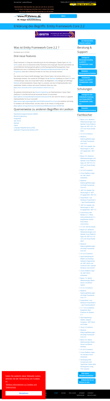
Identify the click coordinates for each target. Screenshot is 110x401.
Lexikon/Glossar (27, 2)
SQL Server (17, 121)
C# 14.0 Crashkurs (86, 134)
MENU (63, 16)
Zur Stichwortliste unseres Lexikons (86, 42)
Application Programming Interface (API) (26, 130)
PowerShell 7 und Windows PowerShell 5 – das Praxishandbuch (88, 200)
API (70, 78)
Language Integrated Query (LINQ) (24, 127)
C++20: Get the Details (87, 227)
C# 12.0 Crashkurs (86, 253)
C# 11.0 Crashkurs (86, 288)
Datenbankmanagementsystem (49, 69)
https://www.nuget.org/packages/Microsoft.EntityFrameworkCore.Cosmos (36, 101)
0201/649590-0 (81, 2)
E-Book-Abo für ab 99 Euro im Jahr (86, 381)
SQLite (63, 69)
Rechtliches (91, 395)
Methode (52, 78)
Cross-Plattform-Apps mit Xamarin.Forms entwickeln (87, 354)
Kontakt (90, 393)
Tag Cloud (72, 393)
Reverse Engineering (41, 92)
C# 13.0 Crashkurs (86, 170)
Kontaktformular (91, 2)
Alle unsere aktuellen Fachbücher (86, 374)
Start (56, 393)
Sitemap (81, 393)
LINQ (56, 81)
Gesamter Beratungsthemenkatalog (87, 72)
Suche (63, 393)
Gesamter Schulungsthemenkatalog (87, 109)
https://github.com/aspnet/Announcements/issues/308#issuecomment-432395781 (38, 106)
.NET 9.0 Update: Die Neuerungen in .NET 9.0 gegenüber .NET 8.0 (88, 192)
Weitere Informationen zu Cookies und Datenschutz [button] (21, 386)
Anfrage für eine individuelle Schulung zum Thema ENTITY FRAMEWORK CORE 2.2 (86, 99)
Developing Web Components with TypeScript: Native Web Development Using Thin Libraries (88, 364)
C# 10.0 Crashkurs (86, 349)
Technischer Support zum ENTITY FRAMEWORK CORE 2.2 (86, 81)
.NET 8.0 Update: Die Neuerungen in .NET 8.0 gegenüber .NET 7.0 (88, 207)
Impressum (80, 395)
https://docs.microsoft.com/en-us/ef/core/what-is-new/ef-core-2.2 (33, 87)
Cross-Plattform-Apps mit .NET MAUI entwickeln (87, 175)
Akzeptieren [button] (23, 393)
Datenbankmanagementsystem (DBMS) (26, 114)
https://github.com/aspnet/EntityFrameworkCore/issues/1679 (32, 97)
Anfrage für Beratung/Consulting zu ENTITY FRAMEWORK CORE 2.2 (86, 62)
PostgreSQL (17, 71)
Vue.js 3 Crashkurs (86, 327)
